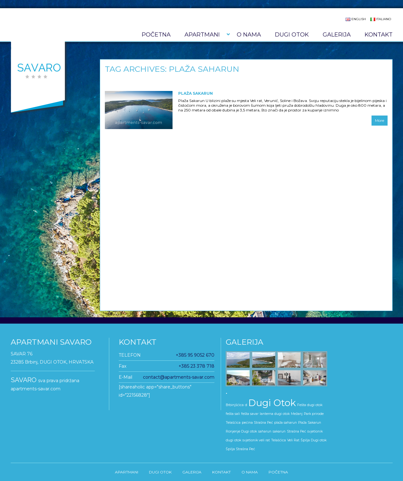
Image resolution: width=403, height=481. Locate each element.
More (379, 120)
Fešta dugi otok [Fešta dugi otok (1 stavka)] (309, 405)
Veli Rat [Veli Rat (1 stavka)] (293, 440)
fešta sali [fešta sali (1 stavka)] (233, 414)
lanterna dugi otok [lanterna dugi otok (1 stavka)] (275, 414)
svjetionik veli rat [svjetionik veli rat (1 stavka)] (256, 440)
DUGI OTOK (292, 34)
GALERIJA (337, 34)
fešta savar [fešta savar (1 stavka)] (249, 414)
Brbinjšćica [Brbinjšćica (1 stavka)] (235, 405)
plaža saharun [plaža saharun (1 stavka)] (285, 423)
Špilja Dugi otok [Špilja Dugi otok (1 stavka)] (313, 440)
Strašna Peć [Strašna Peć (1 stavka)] (296, 431)
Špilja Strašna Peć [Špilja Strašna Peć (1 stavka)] (240, 449)
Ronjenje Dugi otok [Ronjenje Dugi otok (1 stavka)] (241, 431)
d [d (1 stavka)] (246, 405)
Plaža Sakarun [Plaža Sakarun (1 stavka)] (309, 423)
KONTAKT (379, 34)
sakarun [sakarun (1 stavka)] (279, 431)
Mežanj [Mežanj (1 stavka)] (297, 414)
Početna (156, 34)
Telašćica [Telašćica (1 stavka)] (278, 440)
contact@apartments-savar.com (178, 377)
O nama (249, 34)
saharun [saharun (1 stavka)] (264, 431)
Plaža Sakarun (195, 93)
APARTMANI (202, 34)
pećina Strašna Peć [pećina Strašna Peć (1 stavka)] (257, 423)
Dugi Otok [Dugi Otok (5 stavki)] (272, 402)
